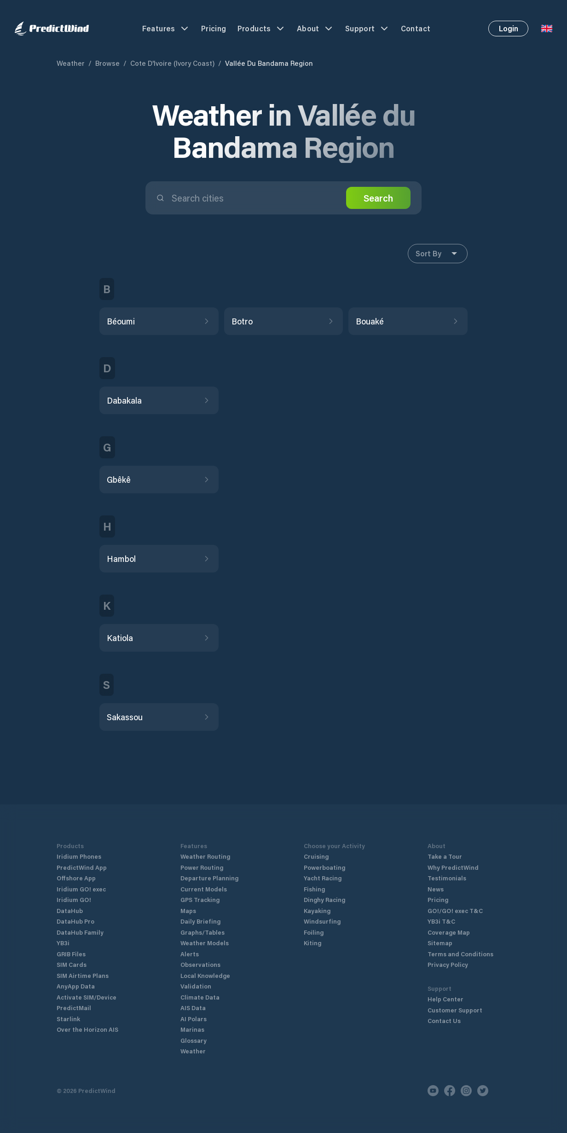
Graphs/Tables (202, 932)
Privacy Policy (448, 964)
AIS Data (193, 1008)
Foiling (314, 932)
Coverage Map (449, 932)
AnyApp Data (76, 986)
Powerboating (324, 867)
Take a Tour (445, 856)
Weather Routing (205, 856)
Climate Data (200, 997)
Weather (71, 63)
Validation (195, 986)
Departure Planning (209, 878)
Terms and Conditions (460, 954)
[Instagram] (466, 1090)
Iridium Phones (79, 856)
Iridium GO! (74, 899)
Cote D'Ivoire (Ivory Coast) (172, 63)
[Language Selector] (547, 28)
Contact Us (444, 1020)
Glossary (193, 1040)
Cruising (316, 856)
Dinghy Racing (324, 899)
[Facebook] (449, 1090)
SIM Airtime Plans (83, 975)
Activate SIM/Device (86, 997)
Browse (107, 63)
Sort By (438, 253)
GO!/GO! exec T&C (455, 910)
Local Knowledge (205, 975)
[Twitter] (482, 1090)
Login (508, 28)
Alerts (189, 954)
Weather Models (204, 943)
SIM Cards (72, 964)
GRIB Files (71, 954)
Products (261, 28)
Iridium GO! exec (81, 889)
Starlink (68, 1019)
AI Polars (193, 1019)
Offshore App (76, 878)
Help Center (445, 999)
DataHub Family (80, 932)
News (436, 889)
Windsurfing (322, 921)
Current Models (203, 889)
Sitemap (440, 943)
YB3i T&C (441, 921)
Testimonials (447, 878)
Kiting (312, 943)
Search (378, 198)
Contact (416, 28)
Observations (200, 964)
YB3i (63, 943)
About (315, 28)
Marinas (192, 1029)
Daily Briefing (200, 921)
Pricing (213, 28)
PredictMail (74, 1008)
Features (166, 28)
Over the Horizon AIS (87, 1029)
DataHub (70, 910)
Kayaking (317, 910)
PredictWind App (82, 867)
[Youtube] (433, 1090)
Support (367, 28)
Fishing (314, 889)
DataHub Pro (75, 921)
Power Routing (201, 867)
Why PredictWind (453, 867)
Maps (188, 910)
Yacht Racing (322, 878)
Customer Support (455, 1010)
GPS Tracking (200, 899)
